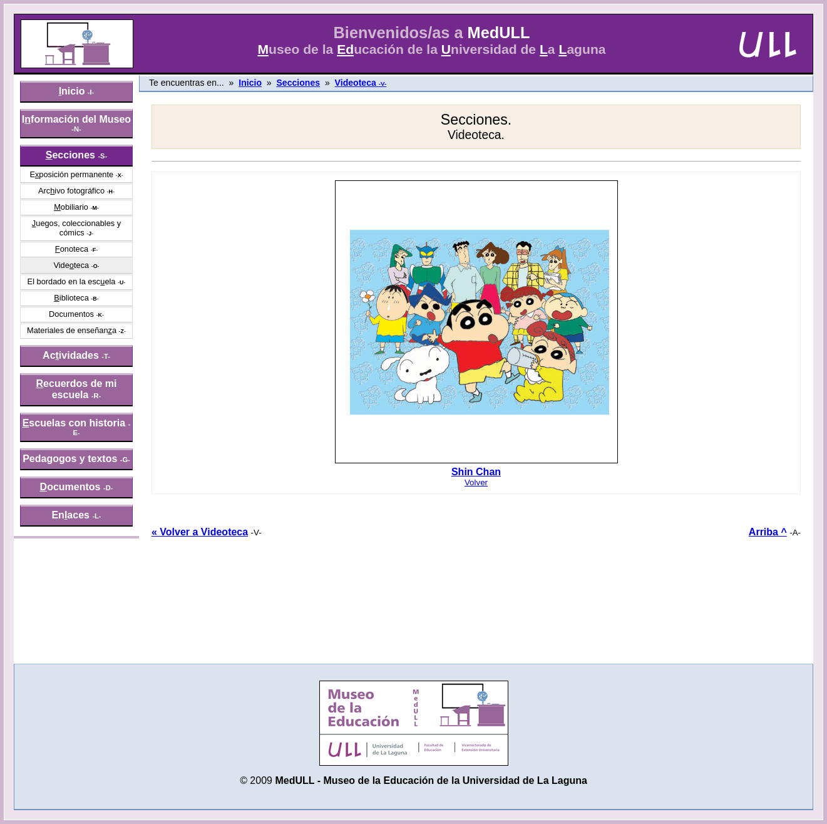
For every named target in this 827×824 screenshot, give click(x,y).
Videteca (71, 265)
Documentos (71, 314)
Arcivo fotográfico (71, 190)
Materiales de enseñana (71, 330)
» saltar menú (41, 9)
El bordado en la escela (72, 281)
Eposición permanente (71, 174)
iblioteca (71, 297)
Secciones (298, 83)
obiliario (71, 207)
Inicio (250, 83)
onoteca (71, 249)
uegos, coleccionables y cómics (76, 228)
